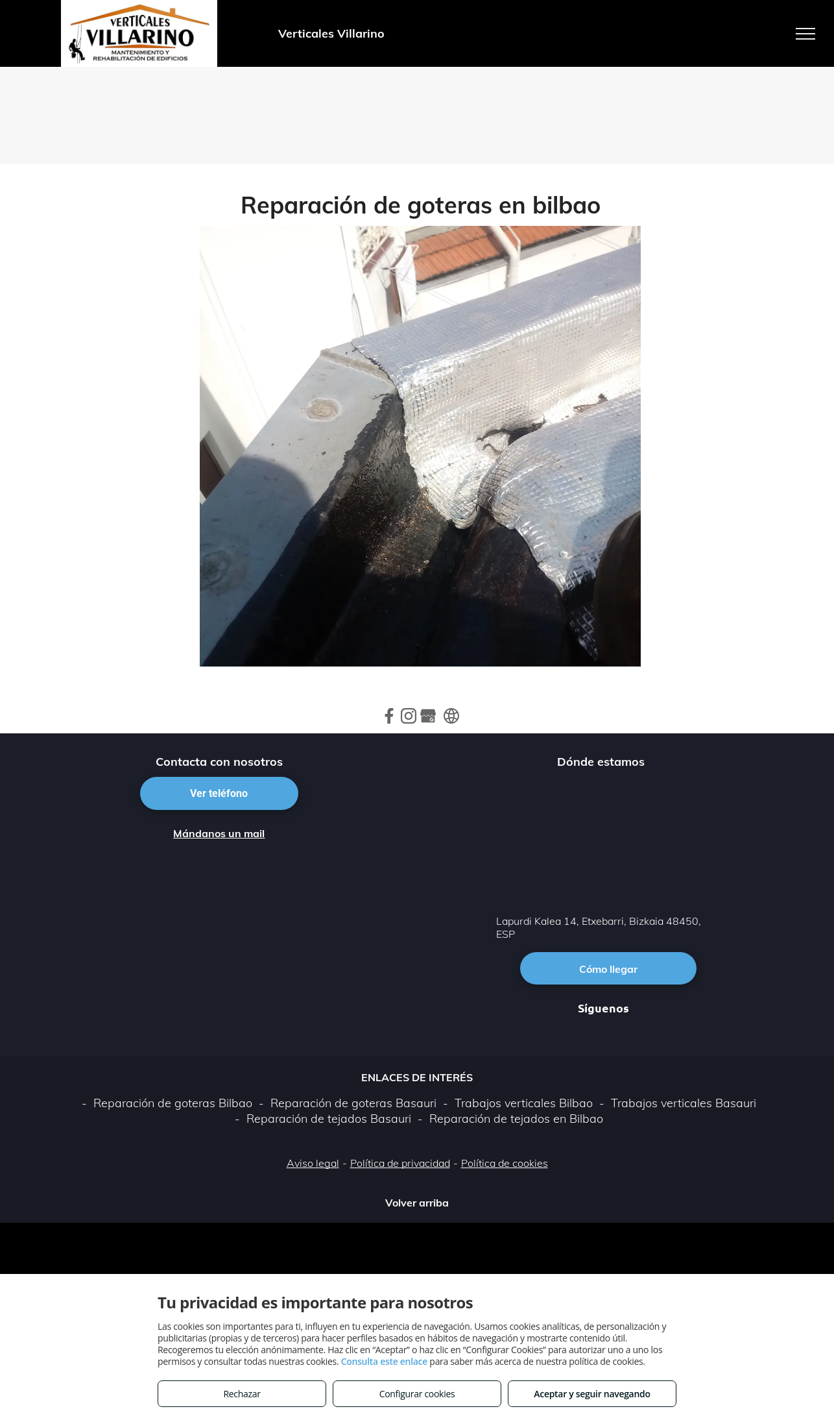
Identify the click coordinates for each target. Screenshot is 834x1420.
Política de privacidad (400, 1163)
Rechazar (241, 1394)
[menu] (805, 34)
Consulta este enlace (384, 1361)
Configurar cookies (417, 1394)
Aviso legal (313, 1163)
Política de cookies (504, 1163)
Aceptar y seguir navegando (592, 1394)
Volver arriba (417, 1202)
